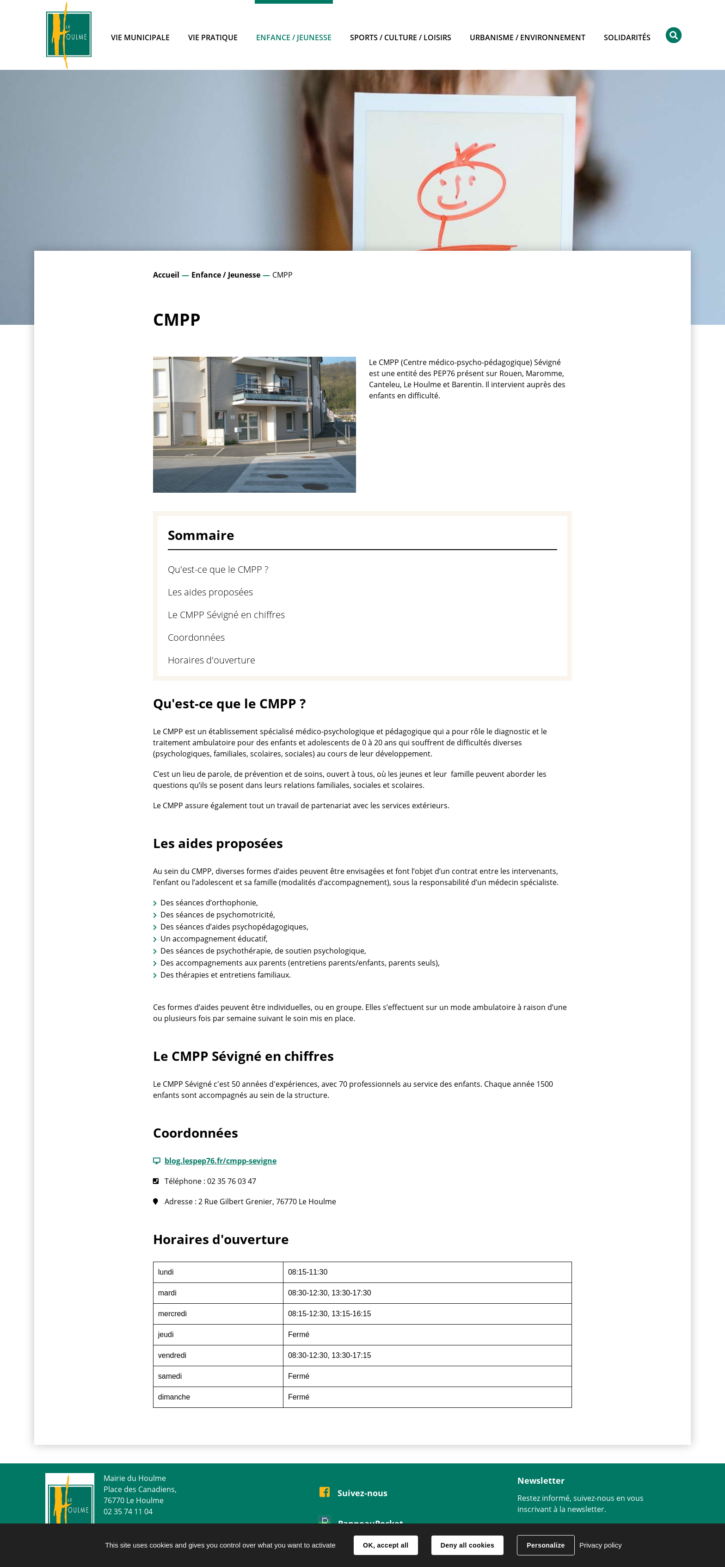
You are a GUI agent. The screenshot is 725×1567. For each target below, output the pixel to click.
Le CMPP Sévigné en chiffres (226, 614)
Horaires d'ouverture (211, 660)
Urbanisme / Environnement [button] (527, 37)
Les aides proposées (210, 592)
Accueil (166, 275)
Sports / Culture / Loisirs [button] (400, 37)
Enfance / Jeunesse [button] (294, 37)
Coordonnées (196, 637)
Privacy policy (600, 1545)
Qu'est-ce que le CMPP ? (218, 569)
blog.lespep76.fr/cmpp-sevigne (220, 1161)
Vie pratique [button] (213, 37)
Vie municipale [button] (140, 37)
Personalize (546, 1545)
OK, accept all (385, 1545)
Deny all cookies (467, 1545)
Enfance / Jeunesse (225, 275)
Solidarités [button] (627, 37)
